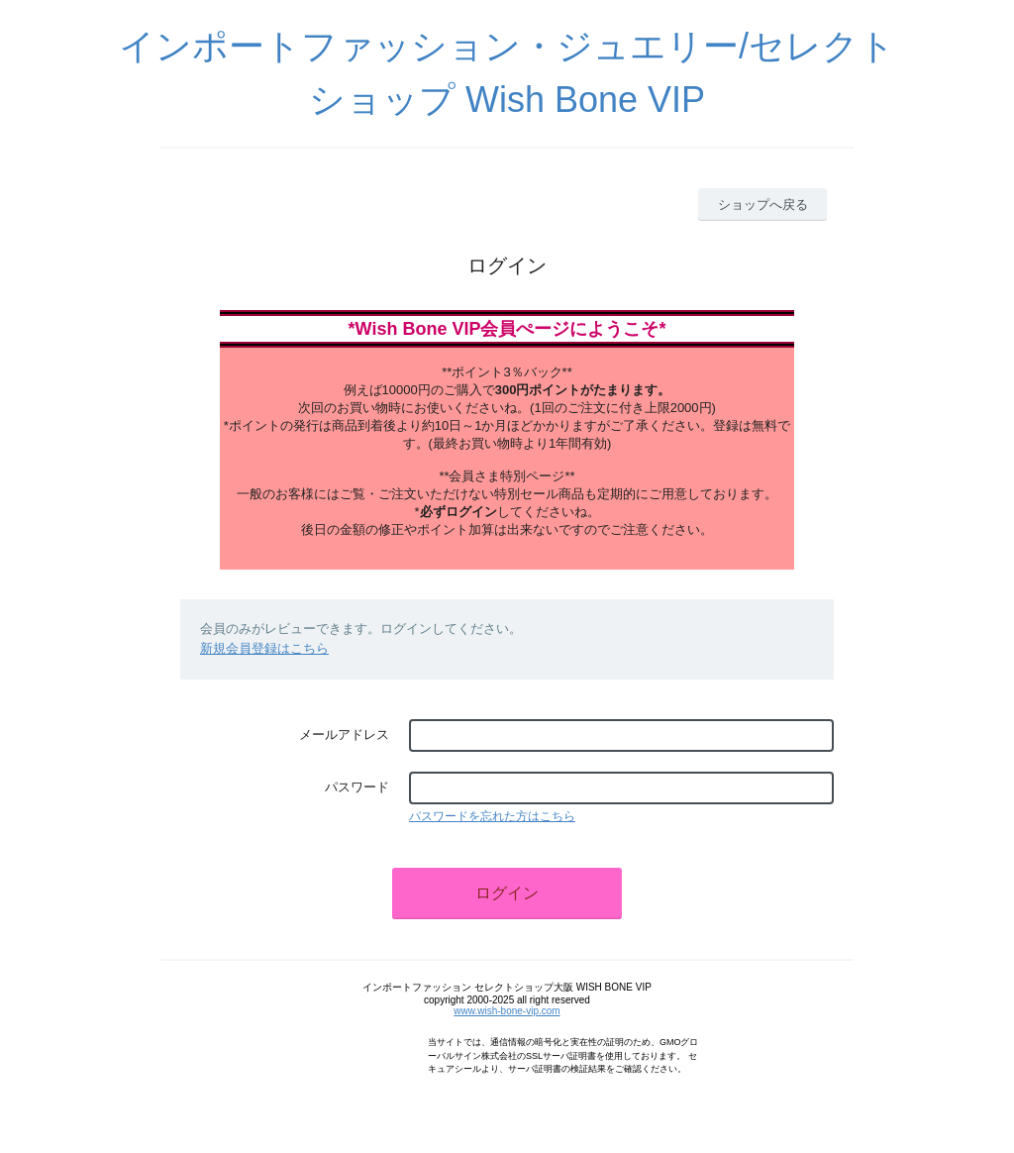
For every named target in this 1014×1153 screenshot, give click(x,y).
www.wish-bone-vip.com (506, 1010)
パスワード (357, 787)
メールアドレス (344, 734)
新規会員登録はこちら (264, 648)
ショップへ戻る (763, 204)
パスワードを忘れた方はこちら (492, 816)
